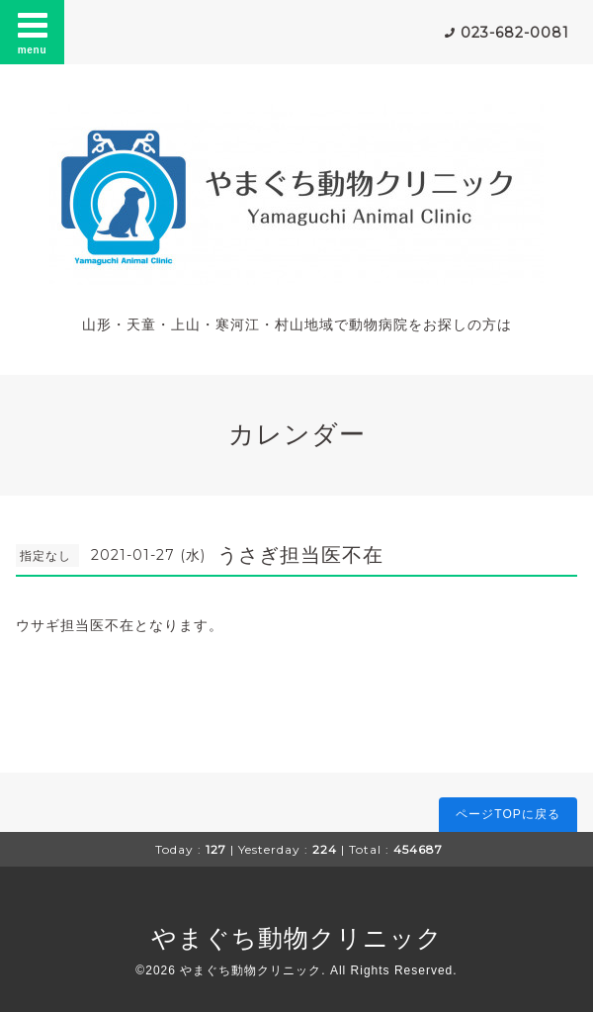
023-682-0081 (515, 33)
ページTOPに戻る (507, 814)
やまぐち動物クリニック (297, 938)
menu (32, 31)
